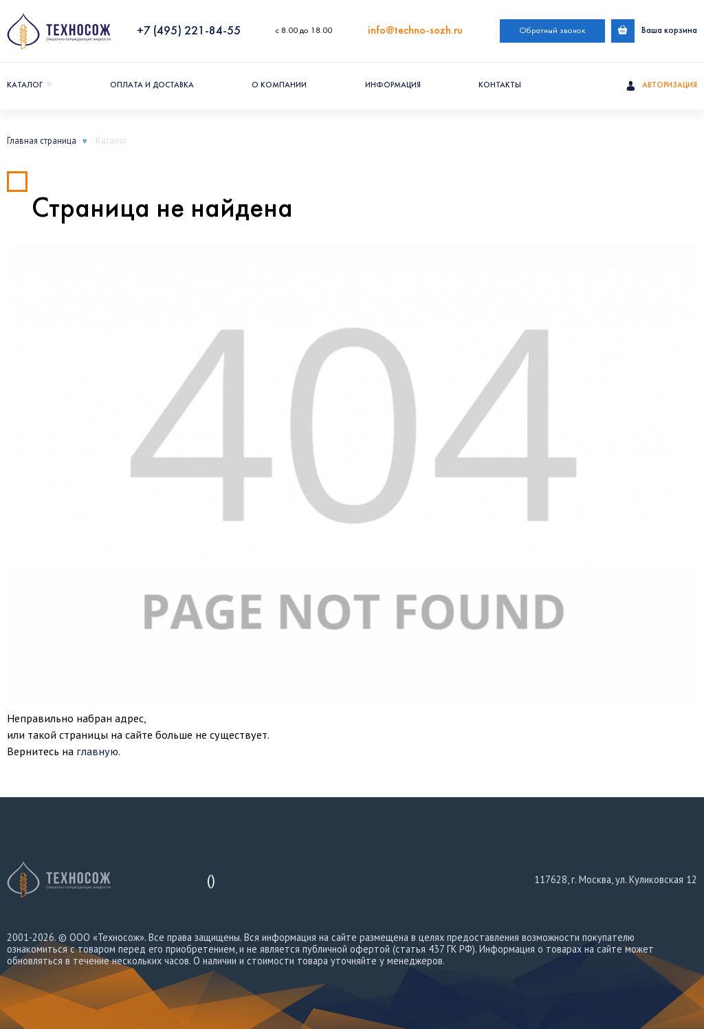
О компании (279, 85)
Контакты (499, 85)
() (211, 879)
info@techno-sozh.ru (415, 30)
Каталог (25, 85)
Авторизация (661, 86)
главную (97, 751)
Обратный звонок (552, 31)
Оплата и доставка (152, 85)
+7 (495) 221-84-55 (189, 31)
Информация (393, 85)
